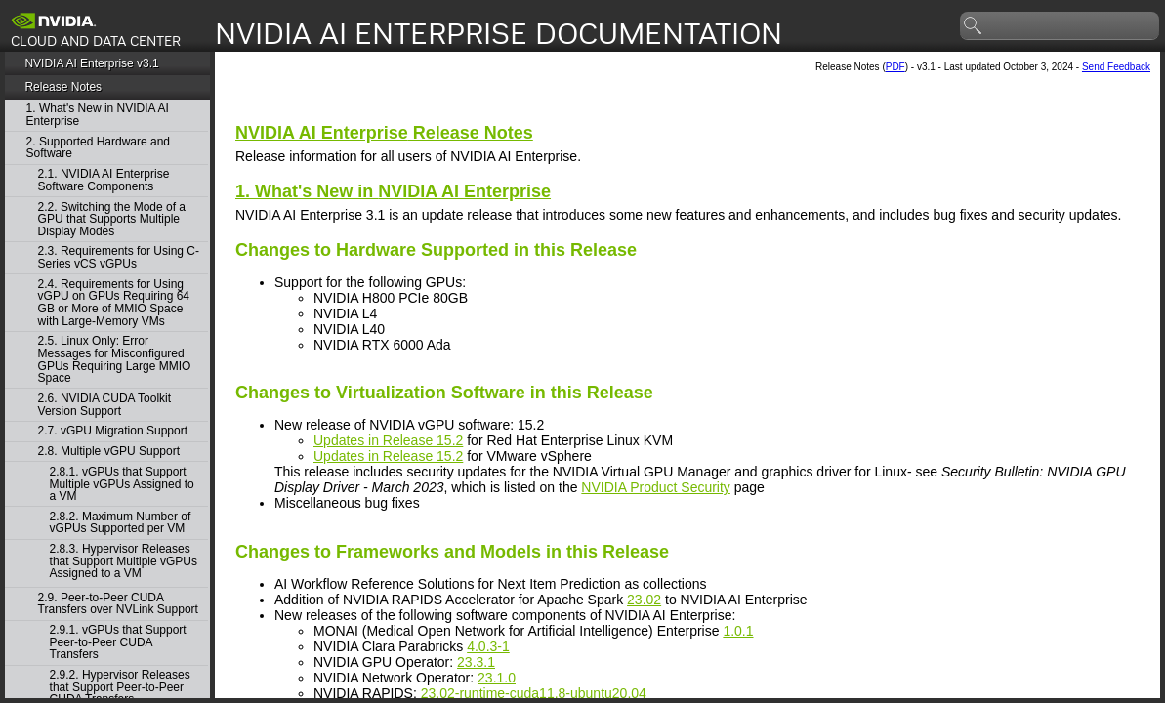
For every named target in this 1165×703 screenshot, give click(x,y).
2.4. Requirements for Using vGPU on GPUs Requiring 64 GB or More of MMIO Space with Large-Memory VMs (113, 302)
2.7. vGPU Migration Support (112, 431)
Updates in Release (388, 440)
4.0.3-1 (488, 646)
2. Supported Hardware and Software (98, 148)
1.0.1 (738, 631)
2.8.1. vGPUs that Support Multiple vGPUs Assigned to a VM (122, 484)
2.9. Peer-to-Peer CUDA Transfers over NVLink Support (118, 604)
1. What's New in (393, 191)
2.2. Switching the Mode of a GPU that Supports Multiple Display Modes (112, 219)
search (973, 26)
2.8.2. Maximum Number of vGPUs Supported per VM (120, 523)
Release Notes (63, 87)
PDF (895, 67)
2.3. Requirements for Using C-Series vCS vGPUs (118, 257)
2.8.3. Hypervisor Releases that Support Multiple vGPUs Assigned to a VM (123, 561)
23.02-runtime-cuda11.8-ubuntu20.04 (533, 693)
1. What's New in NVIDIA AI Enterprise (97, 115)
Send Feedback (1116, 67)
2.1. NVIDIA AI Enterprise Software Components (104, 180)
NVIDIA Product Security (655, 487)
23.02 (644, 599)
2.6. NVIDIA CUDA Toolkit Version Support (105, 405)
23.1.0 (497, 677)
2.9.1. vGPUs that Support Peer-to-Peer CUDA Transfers (118, 642)
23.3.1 (476, 662)
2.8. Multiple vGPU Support (109, 451)
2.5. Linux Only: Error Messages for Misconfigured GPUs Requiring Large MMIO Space (114, 359)
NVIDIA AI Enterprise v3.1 (91, 63)
